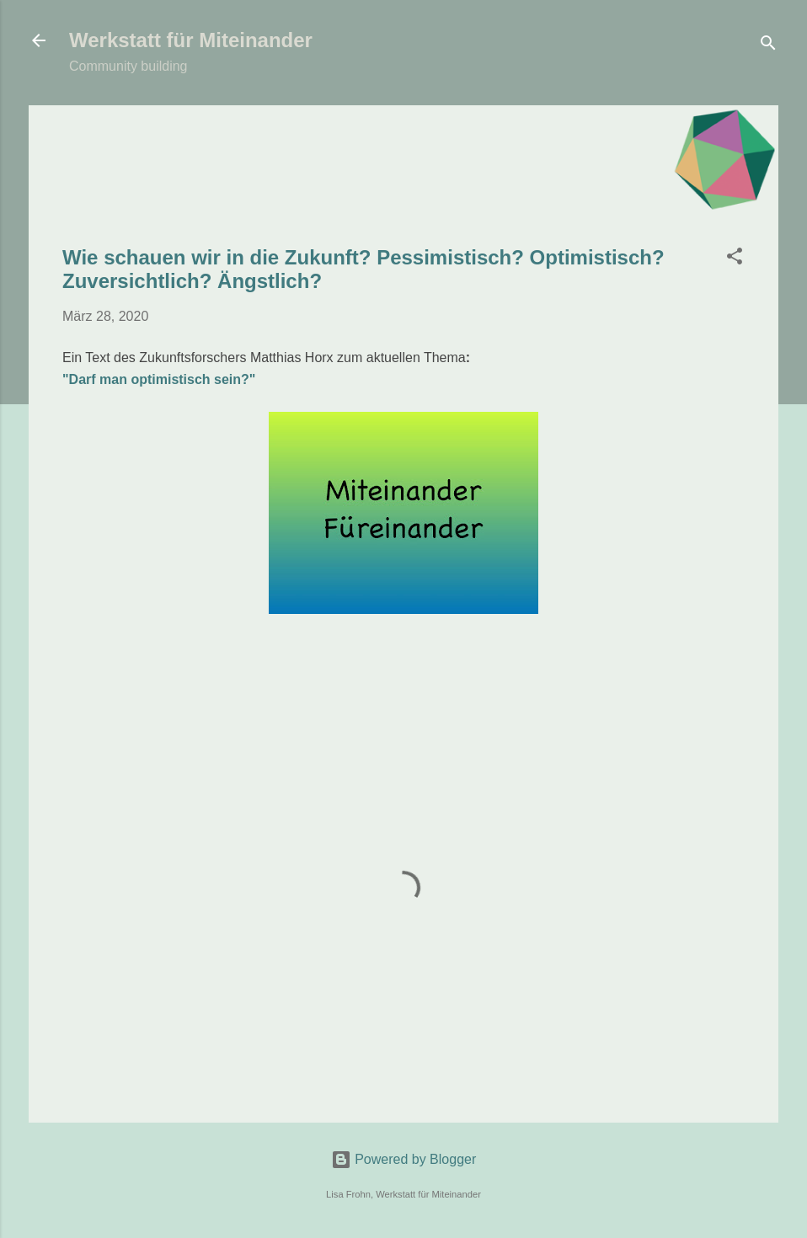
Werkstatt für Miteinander (191, 40)
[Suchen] (768, 46)
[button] (734, 259)
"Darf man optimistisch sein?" (158, 379)
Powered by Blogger (404, 1159)
